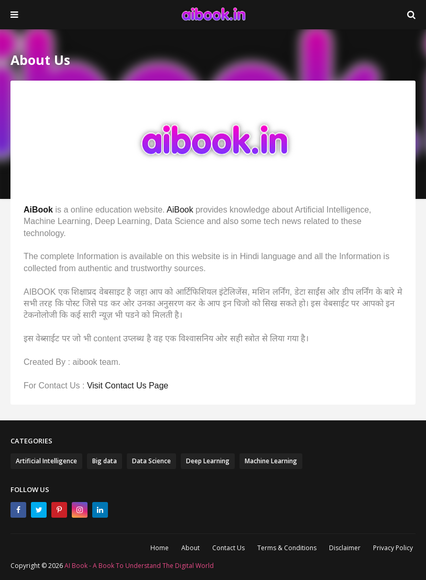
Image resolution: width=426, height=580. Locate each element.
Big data (104, 460)
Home (159, 547)
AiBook (38, 209)
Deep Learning (208, 460)
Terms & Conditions (286, 547)
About (190, 547)
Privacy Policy (393, 547)
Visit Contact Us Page (127, 385)
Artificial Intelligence (46, 460)
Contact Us (228, 547)
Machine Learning (271, 460)
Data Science (151, 460)
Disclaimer (345, 547)
